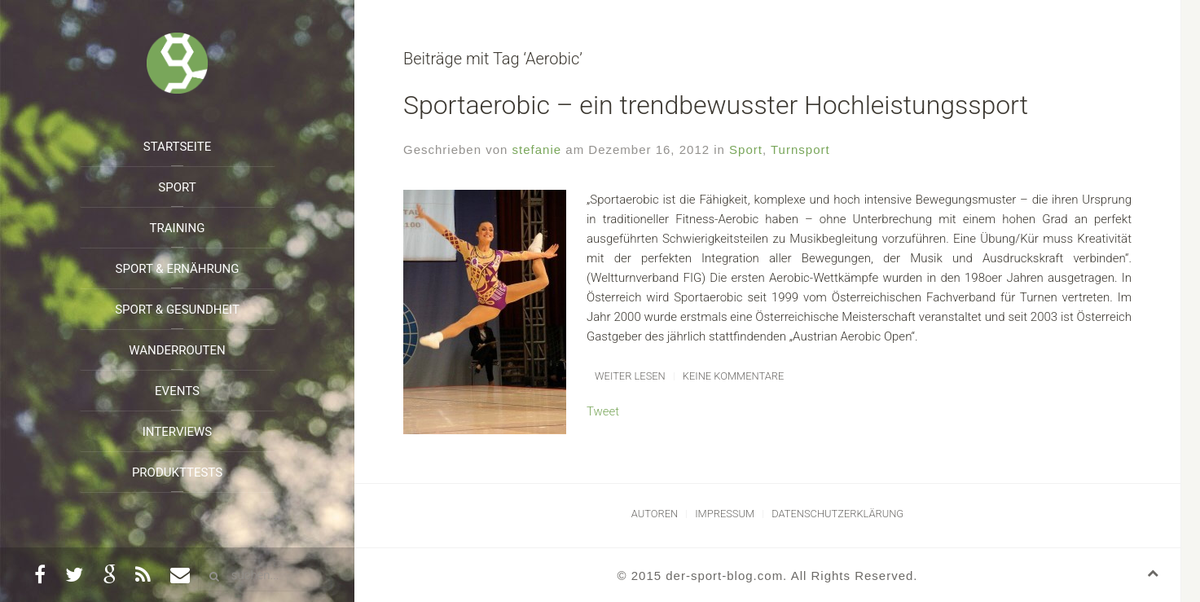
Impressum (724, 514)
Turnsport (800, 149)
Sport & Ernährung (178, 268)
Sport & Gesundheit (177, 309)
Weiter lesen (630, 376)
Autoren (654, 514)
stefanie (537, 149)
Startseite (177, 146)
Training (177, 228)
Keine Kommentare (734, 376)
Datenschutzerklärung (837, 514)
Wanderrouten (177, 350)
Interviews (178, 431)
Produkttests (177, 472)
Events (177, 391)
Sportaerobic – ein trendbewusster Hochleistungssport (715, 105)
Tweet (603, 411)
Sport (177, 187)
